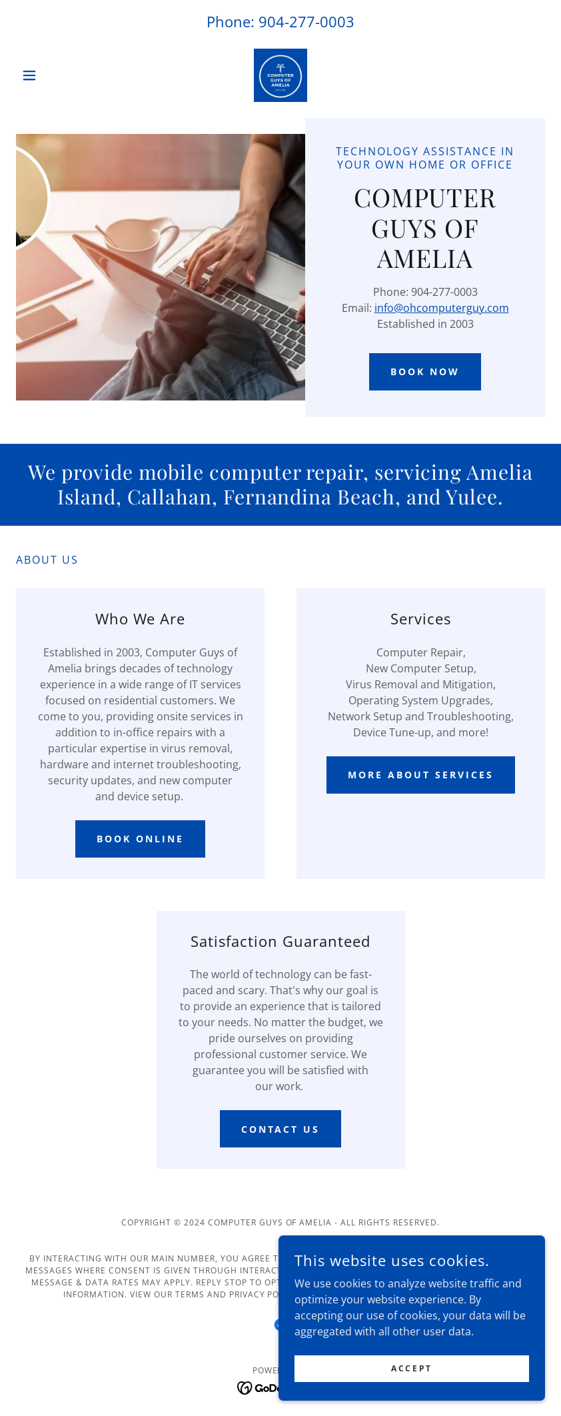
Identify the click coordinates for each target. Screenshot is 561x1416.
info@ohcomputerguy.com (441, 308)
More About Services (421, 774)
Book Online (140, 838)
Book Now (425, 371)
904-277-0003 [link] (306, 21)
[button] (55, 75)
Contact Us (280, 1129)
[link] (280, 75)
